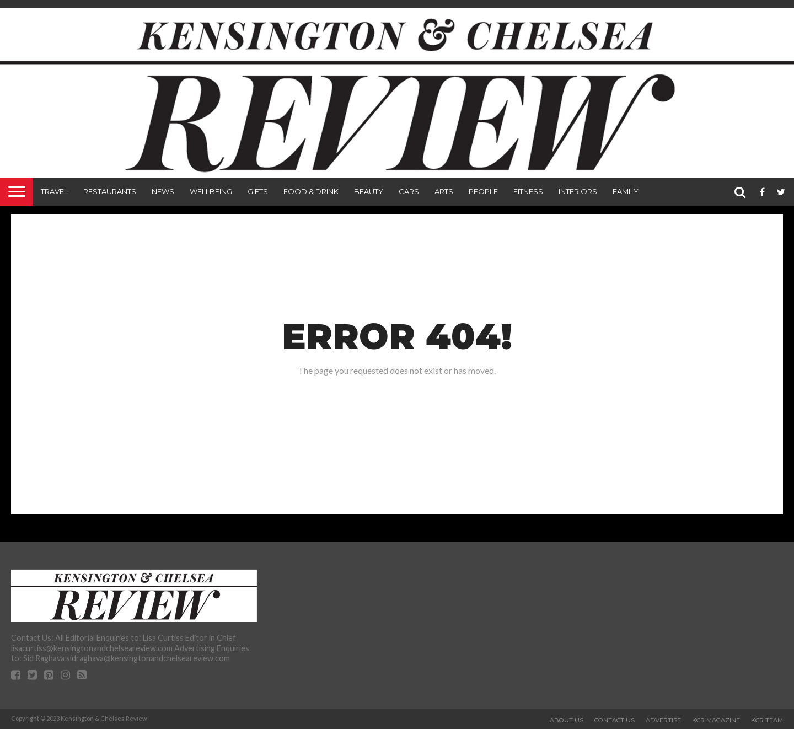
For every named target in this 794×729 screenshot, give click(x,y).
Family (626, 191)
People (483, 191)
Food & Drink (311, 191)
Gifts (258, 191)
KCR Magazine (716, 720)
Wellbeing (211, 191)
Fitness (528, 191)
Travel (54, 191)
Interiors (578, 191)
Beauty (368, 191)
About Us (566, 720)
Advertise (663, 720)
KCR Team (767, 720)
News (163, 191)
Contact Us (614, 720)
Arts (443, 191)
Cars (409, 191)
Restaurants (109, 191)
